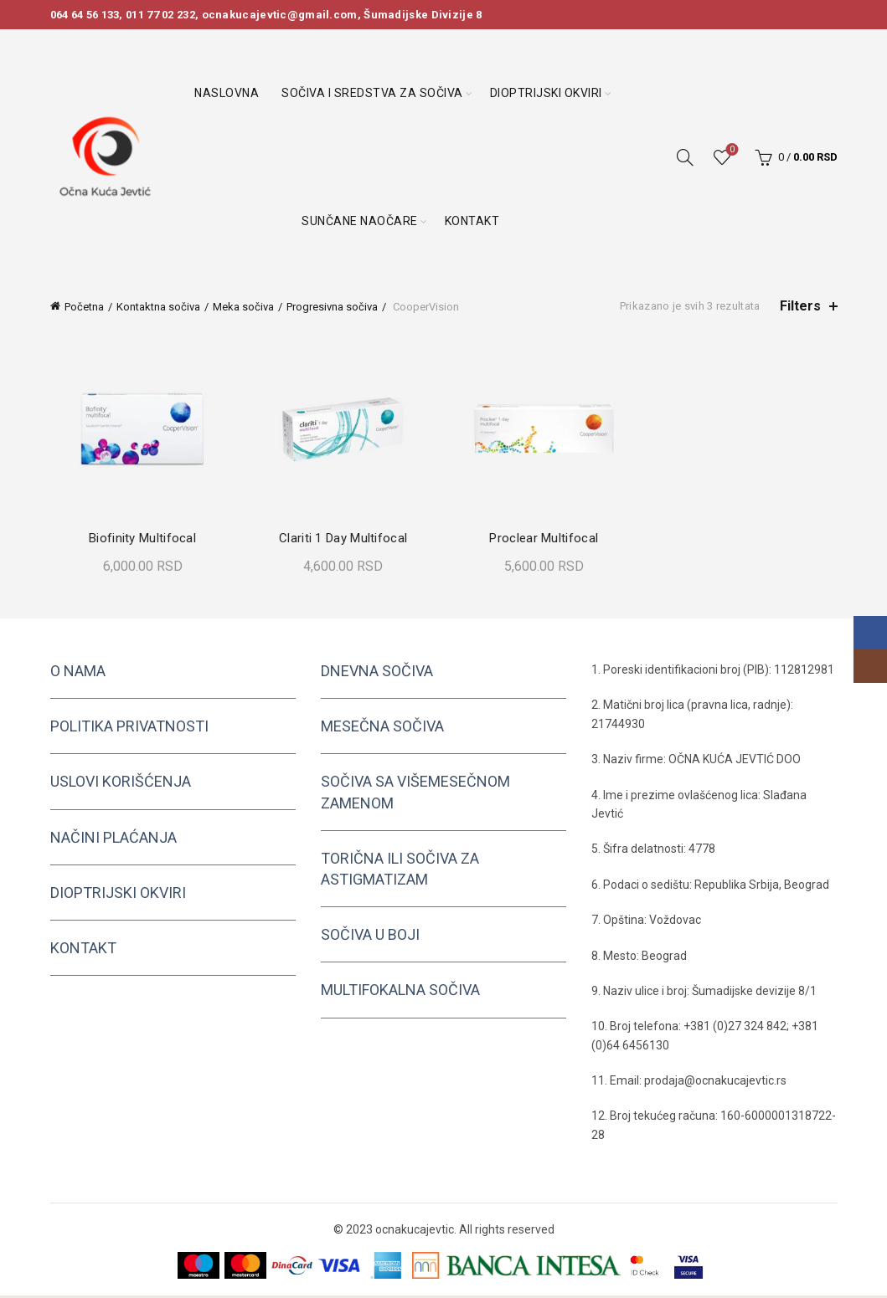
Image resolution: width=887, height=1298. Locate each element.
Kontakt (472, 221)
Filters (800, 306)
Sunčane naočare (360, 221)
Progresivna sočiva (332, 306)
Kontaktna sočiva (158, 306)
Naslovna (226, 93)
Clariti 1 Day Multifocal (342, 540)
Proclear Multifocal (545, 540)
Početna (84, 306)
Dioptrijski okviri (546, 93)
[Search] (685, 157)
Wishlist (730, 150)
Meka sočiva (243, 306)
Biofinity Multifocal (139, 540)
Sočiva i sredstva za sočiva (372, 93)
